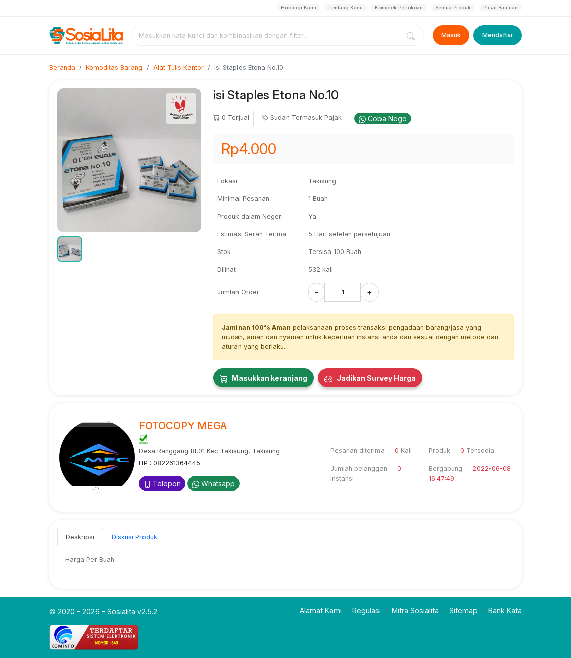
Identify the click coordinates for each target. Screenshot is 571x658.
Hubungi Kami (298, 7)
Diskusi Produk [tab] (134, 537)
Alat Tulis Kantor (178, 67)
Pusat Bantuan (500, 7)
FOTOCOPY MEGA (183, 426)
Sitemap (463, 610)
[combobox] (267, 35)
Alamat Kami (321, 610)
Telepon (162, 483)
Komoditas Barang (114, 67)
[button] (69, 249)
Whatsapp (213, 483)
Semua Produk (453, 7)
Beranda (62, 67)
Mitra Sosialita (415, 610)
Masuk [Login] (451, 35)
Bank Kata (505, 610)
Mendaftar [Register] (497, 35)
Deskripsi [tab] (80, 537)
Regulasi (366, 610)
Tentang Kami (345, 7)
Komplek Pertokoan (399, 7)
